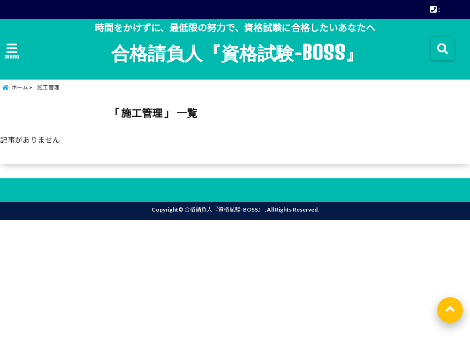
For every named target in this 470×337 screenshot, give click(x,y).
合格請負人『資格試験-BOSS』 (237, 52)
